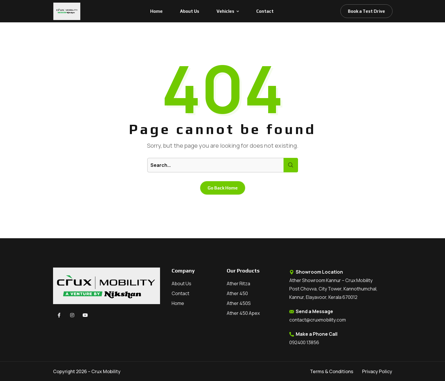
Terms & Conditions (331, 371)
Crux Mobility (106, 371)
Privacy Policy (377, 371)
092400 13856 (304, 342)
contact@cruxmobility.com (317, 320)
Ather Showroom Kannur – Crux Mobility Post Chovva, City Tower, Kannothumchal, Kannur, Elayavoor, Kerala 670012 (333, 288)
